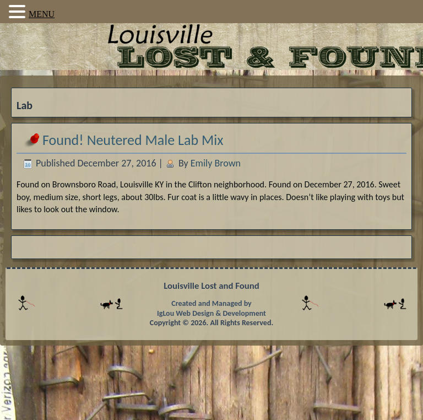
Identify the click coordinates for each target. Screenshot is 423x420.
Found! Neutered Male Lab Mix (132, 140)
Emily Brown (216, 163)
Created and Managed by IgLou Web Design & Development (211, 308)
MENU (42, 14)
